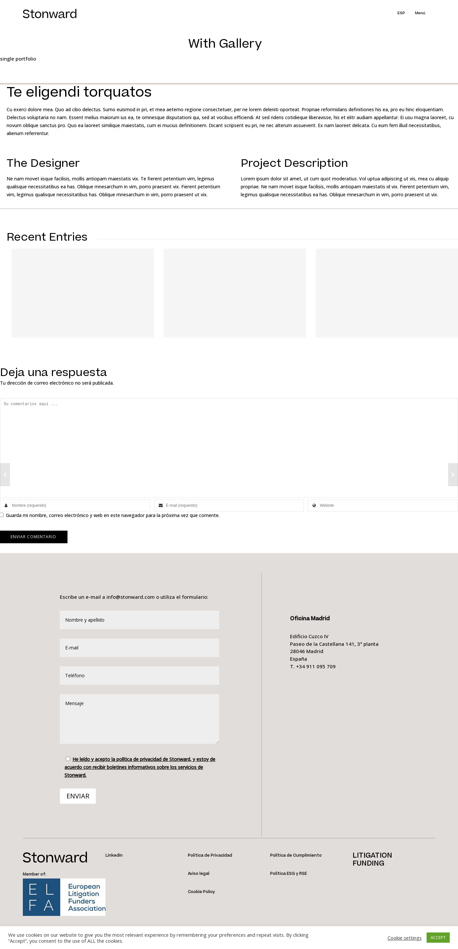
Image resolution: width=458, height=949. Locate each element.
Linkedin (114, 855)
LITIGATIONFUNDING (372, 860)
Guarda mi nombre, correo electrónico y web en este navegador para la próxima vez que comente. (113, 515)
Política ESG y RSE (288, 874)
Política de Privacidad (210, 855)
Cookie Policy (201, 892)
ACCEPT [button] (438, 937)
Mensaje (139, 719)
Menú (420, 13)
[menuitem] (406, 13)
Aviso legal (198, 874)
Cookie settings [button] (405, 938)
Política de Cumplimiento (296, 855)
